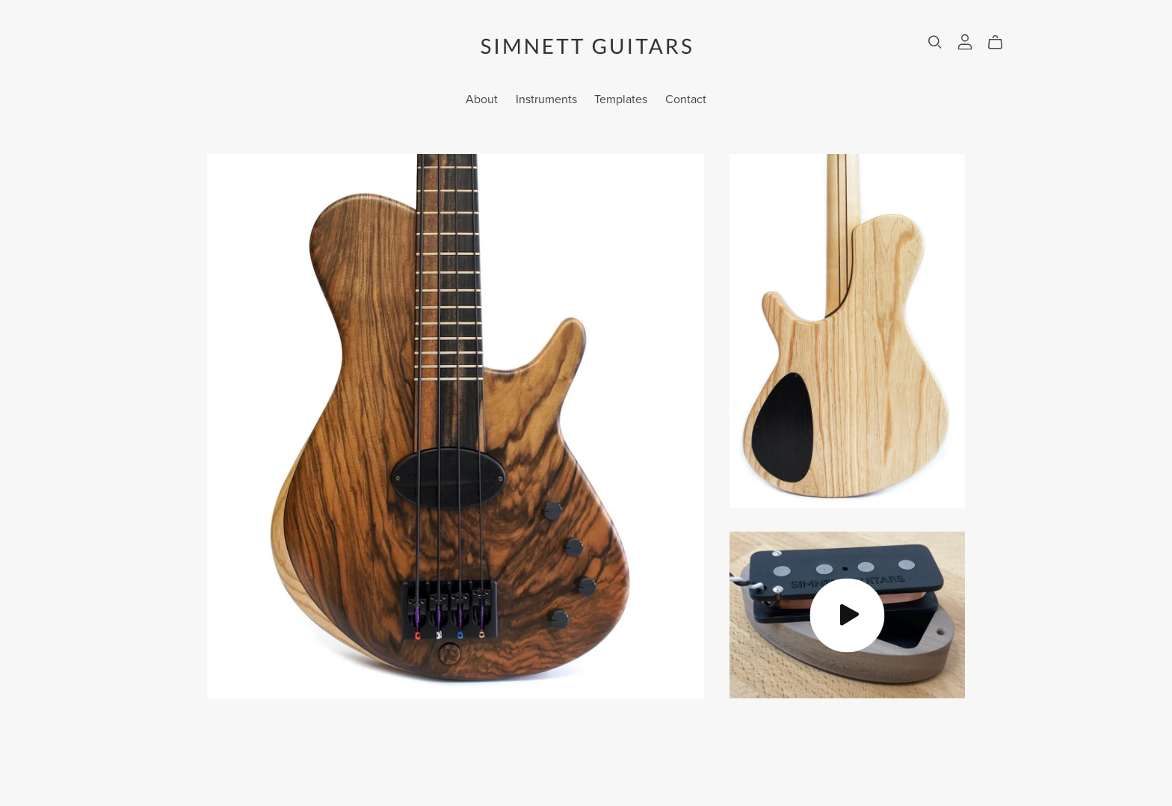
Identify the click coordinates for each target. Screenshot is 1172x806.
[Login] (965, 41)
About (482, 99)
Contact (685, 99)
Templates (620, 99)
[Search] (935, 42)
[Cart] (1001, 42)
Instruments (546, 99)
